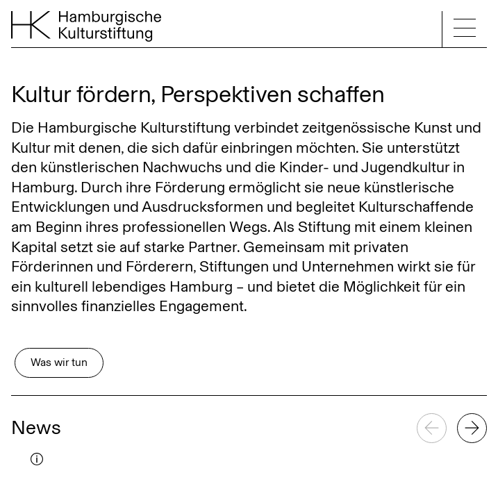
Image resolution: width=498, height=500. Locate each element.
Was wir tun (59, 362)
